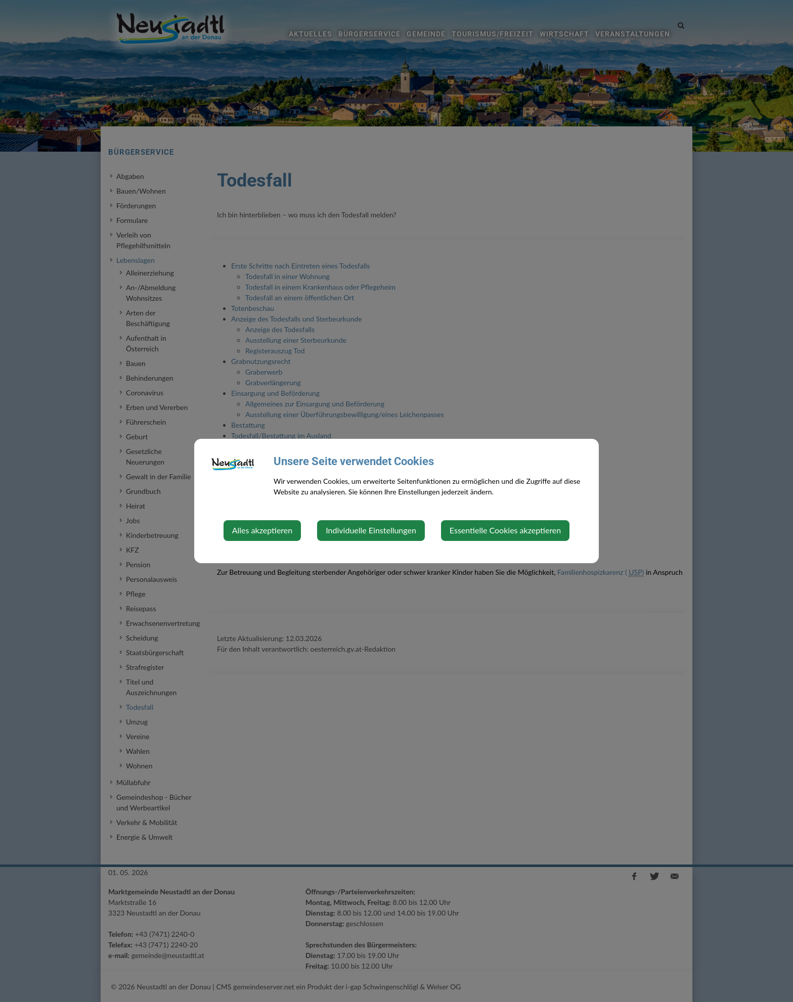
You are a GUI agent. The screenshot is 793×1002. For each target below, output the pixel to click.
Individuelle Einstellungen (371, 530)
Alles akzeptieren (262, 530)
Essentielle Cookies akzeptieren (505, 530)
